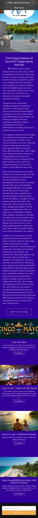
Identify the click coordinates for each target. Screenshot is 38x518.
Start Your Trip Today (19, 312)
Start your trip (19, 512)
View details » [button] (19, 353)
